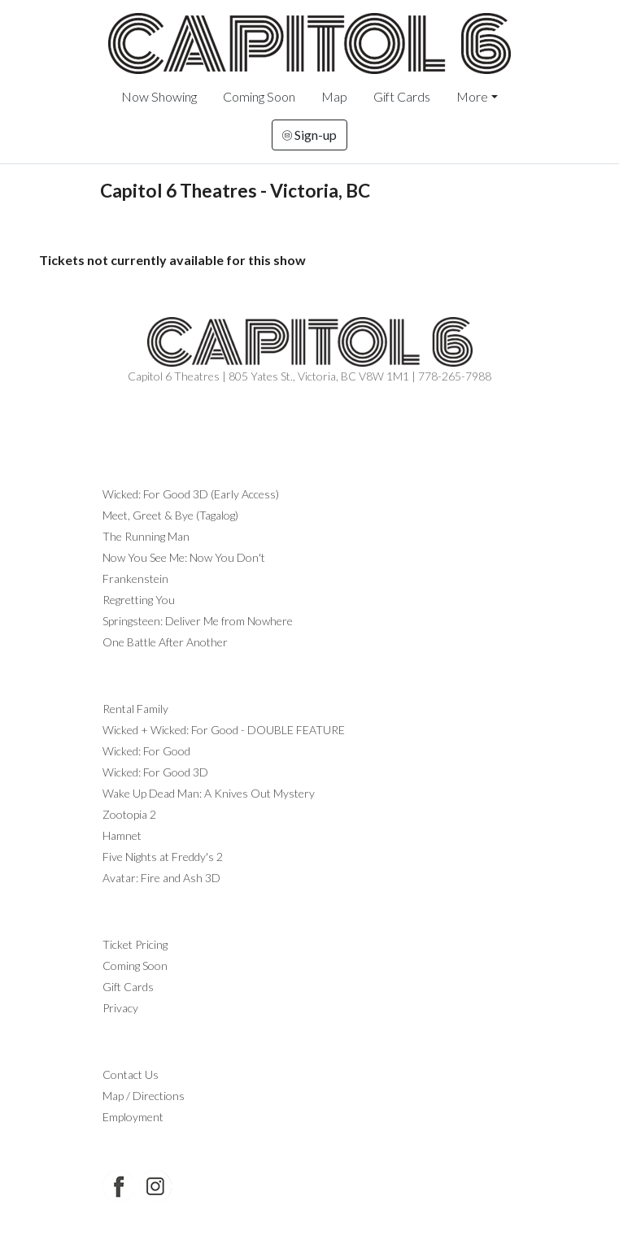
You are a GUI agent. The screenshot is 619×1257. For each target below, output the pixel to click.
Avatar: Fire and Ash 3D (161, 878)
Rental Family (135, 708)
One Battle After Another (165, 642)
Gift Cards (401, 96)
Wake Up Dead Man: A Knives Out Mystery (208, 793)
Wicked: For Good (146, 751)
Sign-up (309, 134)
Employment (132, 1117)
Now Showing (159, 96)
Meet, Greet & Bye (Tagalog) (170, 515)
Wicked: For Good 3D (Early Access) (190, 494)
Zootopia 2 (129, 814)
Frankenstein (135, 578)
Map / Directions (143, 1096)
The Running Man (146, 536)
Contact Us (130, 1074)
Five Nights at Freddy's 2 (162, 856)
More (472, 96)
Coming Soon (259, 96)
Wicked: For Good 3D (155, 772)
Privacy (120, 1008)
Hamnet (122, 835)
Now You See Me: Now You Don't (183, 557)
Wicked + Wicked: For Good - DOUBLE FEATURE (223, 730)
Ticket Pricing (135, 944)
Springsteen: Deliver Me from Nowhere (197, 621)
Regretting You (138, 600)
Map (334, 96)
